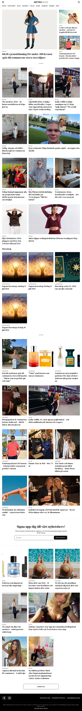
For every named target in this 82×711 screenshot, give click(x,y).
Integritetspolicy (58, 698)
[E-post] (34, 537)
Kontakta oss (45, 698)
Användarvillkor (73, 698)
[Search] (79, 2)
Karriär (45, 6)
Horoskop (12, 6)
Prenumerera (60, 537)
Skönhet (25, 6)
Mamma (51, 6)
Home (38, 6)
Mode (4, 6)
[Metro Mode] (41, 2)
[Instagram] (9, 698)
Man (57, 6)
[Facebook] (4, 698)
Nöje (19, 6)
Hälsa (32, 6)
